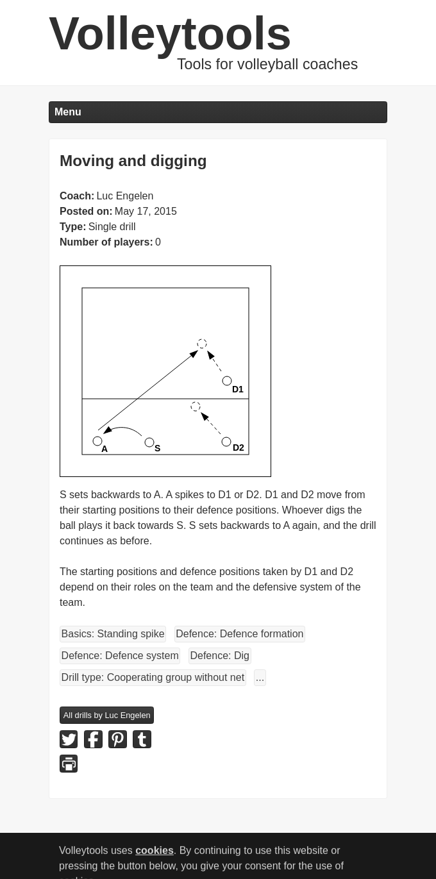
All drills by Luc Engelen (107, 715)
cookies (154, 854)
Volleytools (170, 33)
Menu (68, 111)
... (260, 677)
